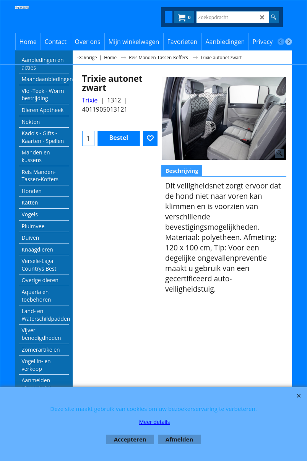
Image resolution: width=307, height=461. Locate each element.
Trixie (90, 100)
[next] (288, 41)
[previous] (281, 41)
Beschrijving (182, 170)
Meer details (154, 421)
